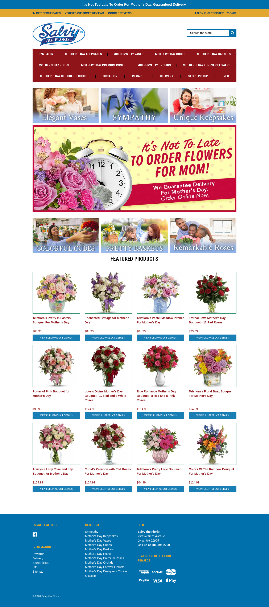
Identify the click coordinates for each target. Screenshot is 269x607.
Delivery (166, 76)
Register (217, 13)
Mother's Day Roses (54, 65)
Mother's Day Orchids (154, 65)
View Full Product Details (56, 337)
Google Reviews (120, 13)
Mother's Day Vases (128, 54)
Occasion (110, 76)
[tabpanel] (134, 168)
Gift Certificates (47, 13)
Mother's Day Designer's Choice (64, 76)
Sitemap (38, 571)
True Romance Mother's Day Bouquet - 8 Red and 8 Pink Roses (156, 396)
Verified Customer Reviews (84, 13)
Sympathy (45, 54)
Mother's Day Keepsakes (83, 54)
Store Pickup (198, 76)
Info (226, 76)
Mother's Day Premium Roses (103, 65)
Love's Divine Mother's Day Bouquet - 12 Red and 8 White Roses (105, 396)
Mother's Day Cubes (170, 54)
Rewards (138, 76)
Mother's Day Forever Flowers (207, 65)
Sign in (201, 13)
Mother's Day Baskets (214, 54)
